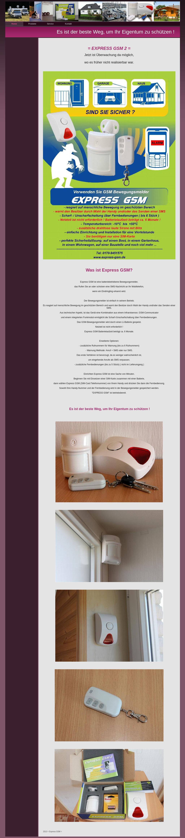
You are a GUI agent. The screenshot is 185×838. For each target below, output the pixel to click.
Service (50, 24)
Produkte (32, 24)
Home (14, 24)
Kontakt (68, 24)
